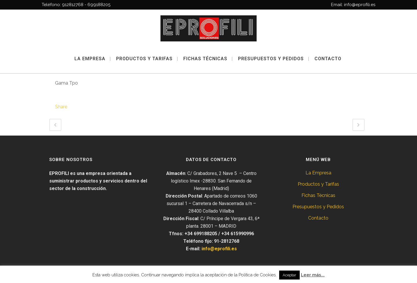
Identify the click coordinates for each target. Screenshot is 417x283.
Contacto (318, 218)
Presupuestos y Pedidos (318, 206)
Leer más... (313, 274)
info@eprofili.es (219, 248)
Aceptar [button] (289, 275)
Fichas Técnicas (318, 195)
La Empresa (318, 173)
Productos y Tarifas (318, 184)
